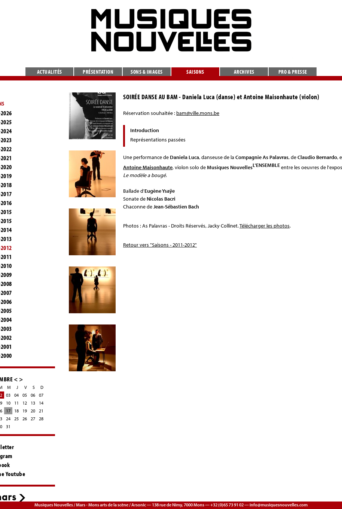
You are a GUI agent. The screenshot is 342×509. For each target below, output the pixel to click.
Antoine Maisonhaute (147, 167)
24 (8, 418)
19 (24, 411)
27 (33, 418)
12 (24, 403)
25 (16, 418)
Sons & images (147, 71)
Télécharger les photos (264, 225)
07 (41, 395)
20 (33, 411)
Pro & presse (292, 71)
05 (24, 395)
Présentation (98, 71)
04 (16, 395)
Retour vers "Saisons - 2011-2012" (160, 244)
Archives (244, 71)
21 (41, 411)
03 (8, 395)
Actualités (49, 71)
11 (16, 403)
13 (33, 403)
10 (8, 403)
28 (41, 418)
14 (41, 403)
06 (33, 395)
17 (8, 411)
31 (8, 426)
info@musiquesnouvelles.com (279, 505)
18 (16, 411)
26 (24, 418)
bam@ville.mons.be (197, 113)
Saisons (195, 71)
